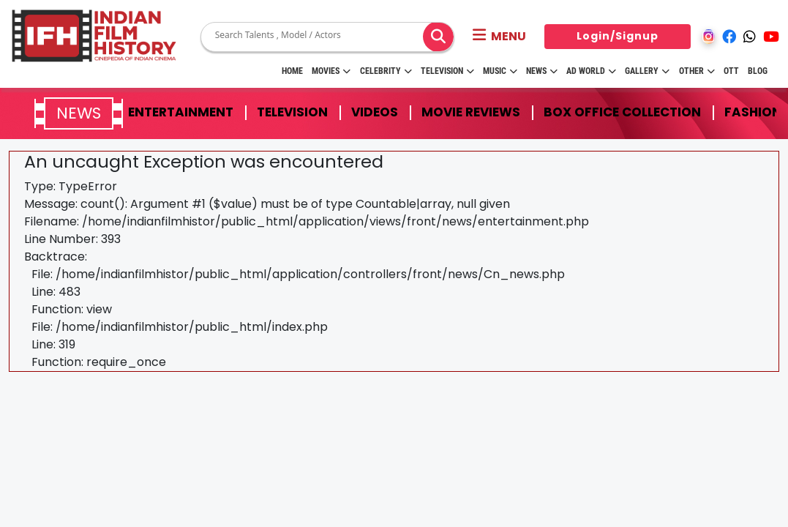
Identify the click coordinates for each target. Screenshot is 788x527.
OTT (731, 71)
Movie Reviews (470, 112)
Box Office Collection (622, 112)
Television (447, 71)
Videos (374, 112)
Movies (331, 71)
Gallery (647, 71)
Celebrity (386, 71)
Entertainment (180, 112)
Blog (758, 71)
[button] (499, 36)
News (542, 71)
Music (500, 71)
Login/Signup (617, 36)
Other (697, 71)
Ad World (591, 71)
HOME (292, 71)
